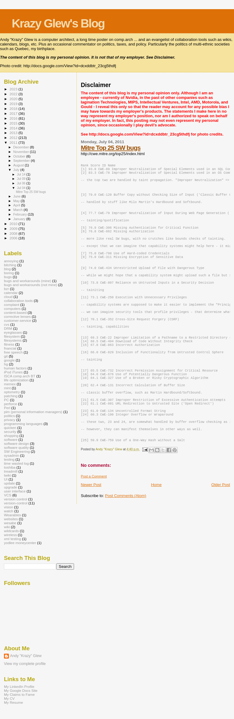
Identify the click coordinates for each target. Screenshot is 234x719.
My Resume (13, 702)
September (22, 160)
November (21, 152)
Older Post (220, 531)
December (21, 147)
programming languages (23, 424)
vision (8, 507)
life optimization (16, 380)
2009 (13, 229)
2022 (13, 94)
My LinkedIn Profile (19, 686)
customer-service (17, 320)
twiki (7, 475)
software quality (16, 447)
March (18, 210)
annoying (11, 261)
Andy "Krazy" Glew (25, 656)
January (20, 219)
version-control (15, 503)
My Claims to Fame (19, 694)
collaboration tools (18, 301)
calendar (11, 293)
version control (15, 499)
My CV (9, 698)
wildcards (11, 531)
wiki (7, 527)
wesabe (10, 523)
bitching (10, 265)
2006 (13, 238)
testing (9, 459)
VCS (7, 495)
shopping (11, 436)
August (19, 165)
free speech (13, 352)
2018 (13, 109)
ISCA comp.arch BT (19, 376)
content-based (15, 312)
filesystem (12, 336)
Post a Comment (94, 523)
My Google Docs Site (20, 690)
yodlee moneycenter (20, 543)
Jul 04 (21, 188)
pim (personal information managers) (33, 412)
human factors (15, 368)
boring (9, 273)
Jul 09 (21, 178)
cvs (6, 324)
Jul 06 (21, 183)
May (17, 201)
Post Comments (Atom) (125, 542)
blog (7, 269)
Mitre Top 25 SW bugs (110, 147)
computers (12, 308)
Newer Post (91, 531)
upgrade (10, 487)
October (20, 156)
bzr (6, 289)
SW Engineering (17, 451)
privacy (9, 420)
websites (11, 519)
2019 (13, 104)
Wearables (12, 515)
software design (16, 443)
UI (6, 479)
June (17, 196)
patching (10, 396)
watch (8, 511)
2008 (13, 233)
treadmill (10, 471)
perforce (10, 404)
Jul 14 (21, 174)
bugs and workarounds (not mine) (30, 285)
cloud (8, 297)
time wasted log (16, 463)
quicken (10, 428)
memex (10, 384)
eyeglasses (13, 332)
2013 (13, 133)
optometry (12, 392)
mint (7, 388)
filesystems (13, 340)
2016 (13, 118)
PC (6, 400)
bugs (8, 277)
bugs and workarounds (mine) (27, 281)
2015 (13, 123)
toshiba (10, 467)
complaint (11, 305)
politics (9, 416)
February (20, 214)
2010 (13, 224)
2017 (13, 113)
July (16, 170)
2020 (13, 99)
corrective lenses (17, 316)
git (6, 356)
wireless (10, 535)
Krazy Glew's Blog (58, 23)
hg (6, 364)
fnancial (10, 348)
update (9, 483)
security (10, 432)
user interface (15, 491)
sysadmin (11, 455)
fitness (9, 344)
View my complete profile (25, 664)
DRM (8, 328)
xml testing (12, 539)
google (9, 360)
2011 (13, 142)
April (17, 205)
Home (156, 531)
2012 (13, 138)
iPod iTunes (13, 372)
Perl (7, 408)
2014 (13, 128)
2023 (13, 89)
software (10, 439)
